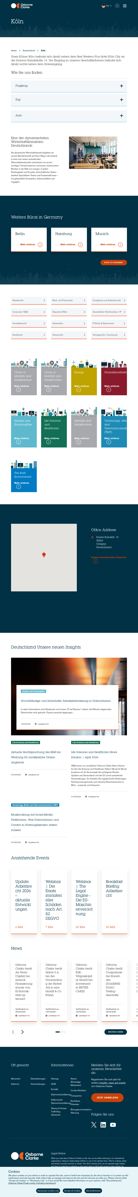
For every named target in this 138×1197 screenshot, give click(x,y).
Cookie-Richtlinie (78, 1090)
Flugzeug (70, 87)
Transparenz (76, 1095)
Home (14, 50)
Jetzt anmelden (107, 1097)
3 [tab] (64, 1032)
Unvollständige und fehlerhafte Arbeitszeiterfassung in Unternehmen (66, 701)
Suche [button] (117, 6)
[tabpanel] (24, 901)
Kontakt (54, 1089)
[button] (107, 6)
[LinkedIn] (103, 1124)
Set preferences (93, 1190)
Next (22, 1032)
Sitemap (55, 1078)
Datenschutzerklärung (61, 1094)
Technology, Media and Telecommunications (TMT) (35, 805)
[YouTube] (113, 1124)
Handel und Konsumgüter (33, 691)
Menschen (15, 1078)
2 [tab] (61, 1032)
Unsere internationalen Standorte (108, 557)
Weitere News (115, 1032)
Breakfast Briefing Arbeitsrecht (114, 889)
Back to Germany (113, 263)
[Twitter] (93, 1124)
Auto (70, 116)
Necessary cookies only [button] (48, 1190)
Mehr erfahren (28, 244)
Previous (13, 1032)
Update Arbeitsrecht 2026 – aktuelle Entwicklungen (23, 896)
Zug (70, 100)
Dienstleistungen (38, 1078)
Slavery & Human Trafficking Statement (59, 1111)
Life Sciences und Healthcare (25, 742)
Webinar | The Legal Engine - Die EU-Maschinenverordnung (84, 898)
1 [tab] (58, 1032)
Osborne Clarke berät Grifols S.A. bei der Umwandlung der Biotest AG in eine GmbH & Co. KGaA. (54, 980)
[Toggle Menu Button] (125, 6)
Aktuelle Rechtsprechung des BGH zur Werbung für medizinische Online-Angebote (36, 757)
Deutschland (29, 50)
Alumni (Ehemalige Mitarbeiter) (76, 1081)
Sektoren (15, 1084)
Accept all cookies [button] (72, 1190)
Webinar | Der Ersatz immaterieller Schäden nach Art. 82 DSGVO (54, 900)
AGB (53, 1084)
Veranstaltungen (38, 1084)
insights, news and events (112, 1082)
